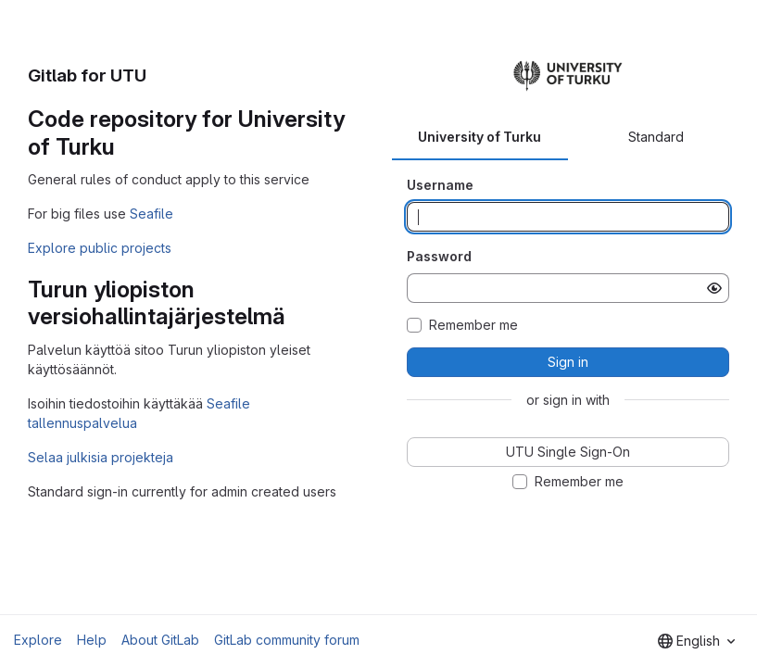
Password (439, 256)
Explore (38, 640)
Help (92, 640)
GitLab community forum (287, 640)
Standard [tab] (656, 137)
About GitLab (160, 640)
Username (440, 185)
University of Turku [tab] (479, 137)
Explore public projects (99, 248)
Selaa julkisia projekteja (100, 457)
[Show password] (714, 288)
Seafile (151, 213)
